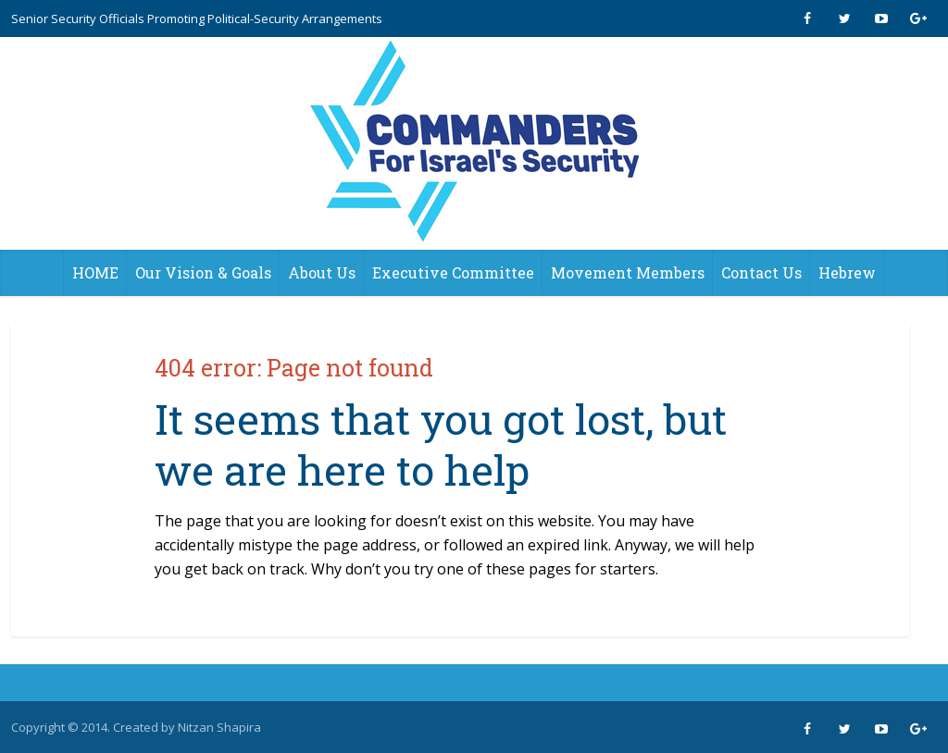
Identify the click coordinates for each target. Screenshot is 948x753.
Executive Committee (453, 272)
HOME (95, 272)
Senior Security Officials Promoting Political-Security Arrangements (196, 18)
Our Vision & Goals (203, 272)
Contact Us (761, 272)
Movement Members (628, 272)
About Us (322, 272)
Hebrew (847, 272)
